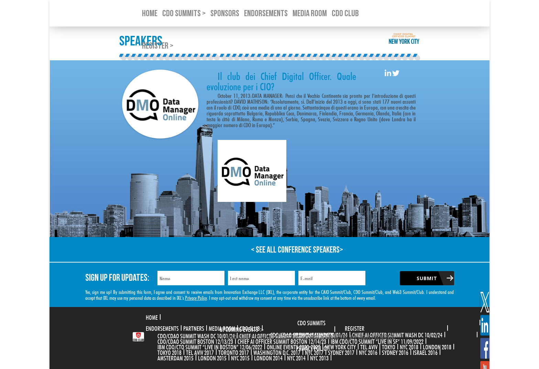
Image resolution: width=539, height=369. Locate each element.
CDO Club (250, 327)
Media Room (222, 327)
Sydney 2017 (341, 351)
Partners (193, 327)
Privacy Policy (196, 297)
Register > (157, 46)
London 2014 (268, 357)
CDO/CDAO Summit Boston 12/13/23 (195, 340)
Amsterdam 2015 (175, 357)
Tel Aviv (368, 346)
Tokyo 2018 (169, 351)
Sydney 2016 (395, 351)
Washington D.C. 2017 (276, 351)
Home (152, 316)
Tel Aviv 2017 (200, 351)
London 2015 (212, 357)
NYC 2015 (240, 357)
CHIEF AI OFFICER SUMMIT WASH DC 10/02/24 (397, 334)
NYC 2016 (368, 351)
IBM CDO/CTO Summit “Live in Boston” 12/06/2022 (209, 346)
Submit (427, 278)
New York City (340, 346)
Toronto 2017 (233, 351)
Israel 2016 (425, 351)
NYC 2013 (319, 357)
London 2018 (437, 346)
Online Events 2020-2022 (293, 346)
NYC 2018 (409, 346)
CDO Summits (311, 322)
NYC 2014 (296, 357)
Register (354, 327)
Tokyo (388, 346)
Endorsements (162, 327)
